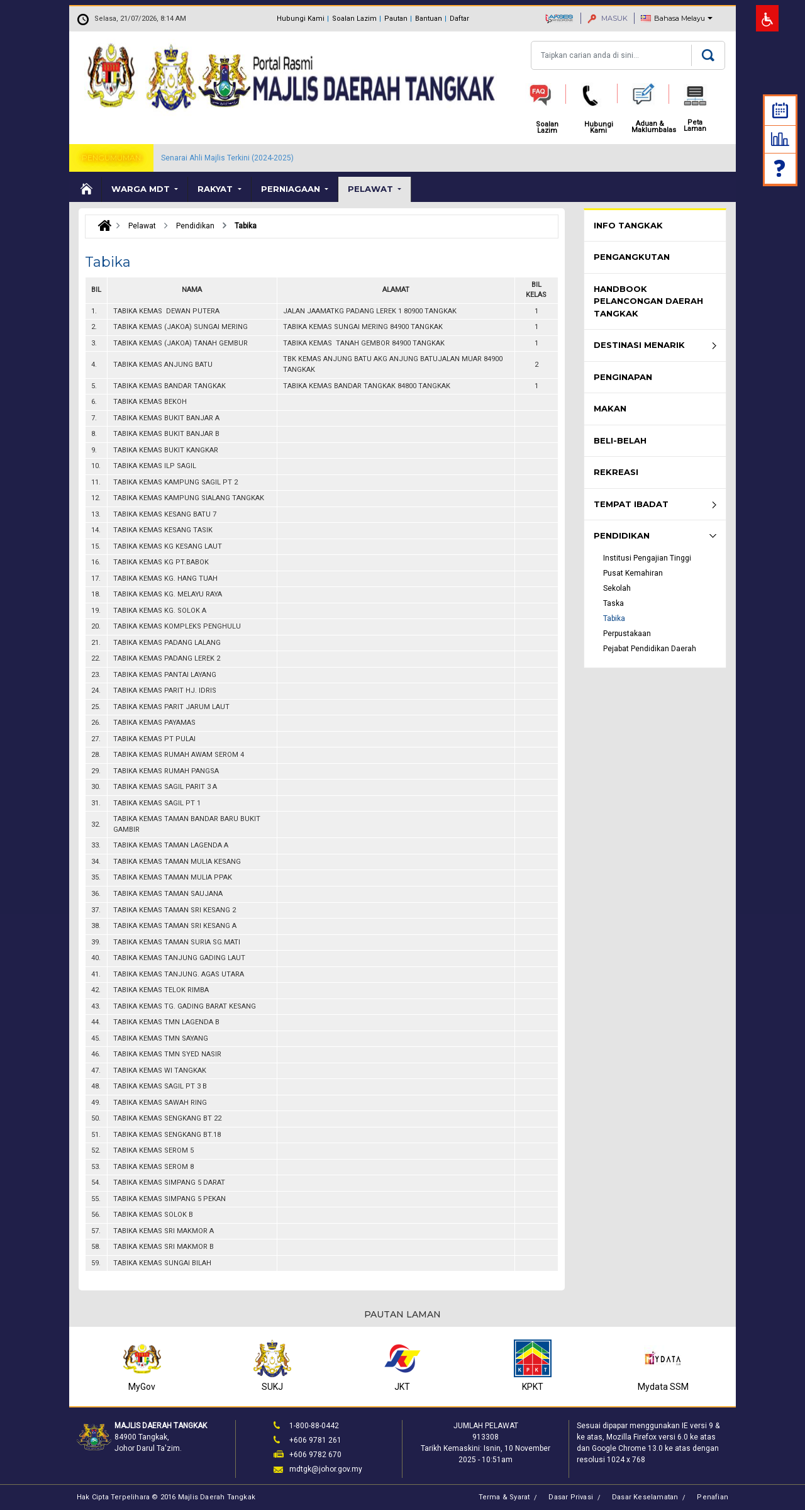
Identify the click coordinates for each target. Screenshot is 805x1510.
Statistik (780, 139)
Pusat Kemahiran (633, 573)
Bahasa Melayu (679, 18)
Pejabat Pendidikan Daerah (649, 648)
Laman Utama (85, 189)
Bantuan (428, 18)
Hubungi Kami (301, 18)
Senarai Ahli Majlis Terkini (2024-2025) (227, 158)
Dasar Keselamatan (645, 1497)
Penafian (712, 1497)
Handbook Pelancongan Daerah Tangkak (648, 301)
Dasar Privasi (570, 1497)
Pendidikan (622, 535)
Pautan (396, 18)
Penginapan (623, 377)
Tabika (614, 618)
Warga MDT (141, 189)
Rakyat (216, 189)
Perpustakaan (627, 633)
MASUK (607, 18)
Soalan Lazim (354, 18)
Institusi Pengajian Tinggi (647, 558)
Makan (610, 408)
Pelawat (372, 189)
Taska (613, 603)
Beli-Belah (620, 440)
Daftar (459, 18)
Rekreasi (616, 472)
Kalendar (780, 110)
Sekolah (617, 588)
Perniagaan (292, 189)
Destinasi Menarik (639, 345)
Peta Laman (695, 126)
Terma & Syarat (504, 1497)
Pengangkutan (632, 257)
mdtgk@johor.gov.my (325, 1469)
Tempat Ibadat (631, 504)
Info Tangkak (628, 225)
